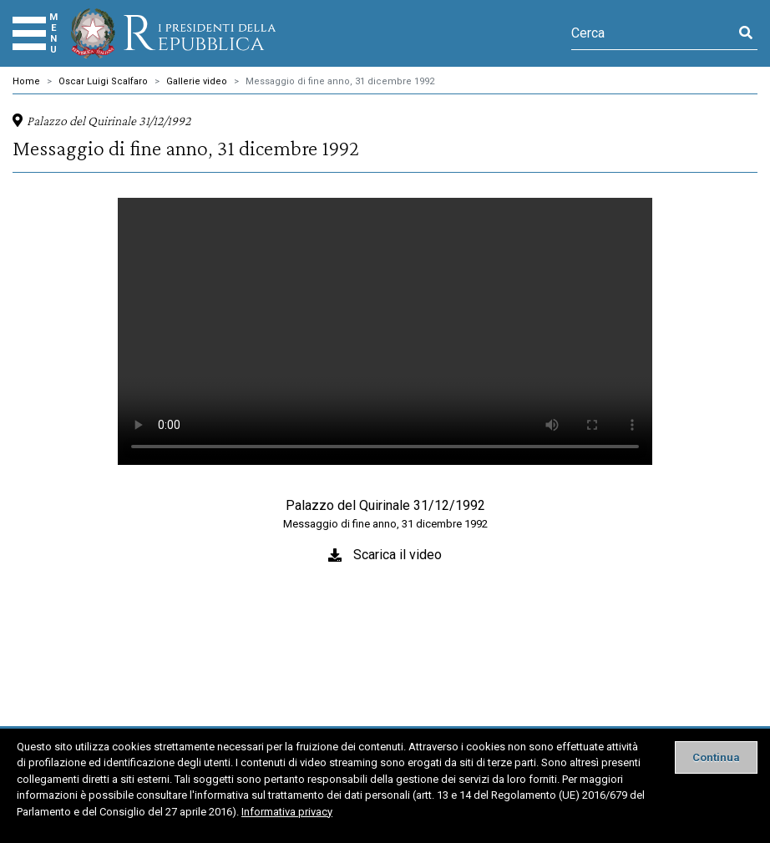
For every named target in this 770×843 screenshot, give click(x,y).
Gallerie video (196, 81)
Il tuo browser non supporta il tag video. (385, 331)
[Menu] (29, 33)
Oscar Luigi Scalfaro (103, 81)
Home (26, 81)
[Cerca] (652, 33)
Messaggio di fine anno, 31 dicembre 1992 (340, 81)
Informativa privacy (286, 811)
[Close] (716, 757)
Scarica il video (397, 555)
